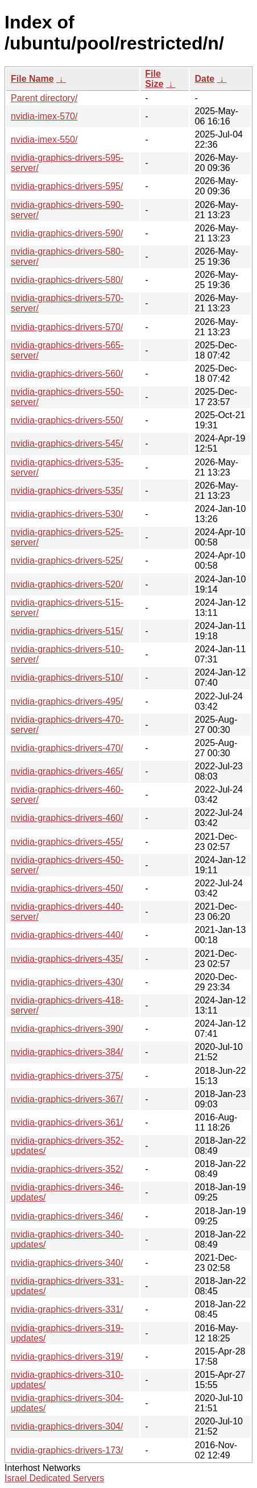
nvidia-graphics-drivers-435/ (67, 959)
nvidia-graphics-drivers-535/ (67, 490)
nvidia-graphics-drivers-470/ (67, 748)
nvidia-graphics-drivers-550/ (67, 420)
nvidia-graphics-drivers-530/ (67, 514)
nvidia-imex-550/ (44, 139)
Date (204, 79)
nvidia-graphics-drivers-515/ (67, 631)
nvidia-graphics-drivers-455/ (67, 842)
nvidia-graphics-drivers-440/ (67, 935)
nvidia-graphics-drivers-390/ (67, 1028)
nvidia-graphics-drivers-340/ (67, 1263)
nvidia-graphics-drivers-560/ (67, 373)
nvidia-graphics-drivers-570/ (67, 327)
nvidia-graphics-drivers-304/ (67, 1426)
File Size (154, 79)
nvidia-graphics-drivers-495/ (67, 701)
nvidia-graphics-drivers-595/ (67, 186)
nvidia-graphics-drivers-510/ (67, 677)
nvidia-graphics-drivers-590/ (67, 233)
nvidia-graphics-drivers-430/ (67, 982)
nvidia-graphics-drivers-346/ (67, 1216)
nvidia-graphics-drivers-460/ (67, 818)
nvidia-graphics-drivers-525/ (67, 560)
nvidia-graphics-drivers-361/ (67, 1122)
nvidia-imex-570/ (44, 116)
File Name (32, 79)
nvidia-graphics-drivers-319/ (67, 1356)
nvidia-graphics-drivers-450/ (67, 888)
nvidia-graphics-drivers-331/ (67, 1309)
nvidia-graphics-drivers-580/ (67, 280)
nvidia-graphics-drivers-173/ (67, 1450)
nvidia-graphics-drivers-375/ (67, 1076)
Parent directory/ (44, 98)
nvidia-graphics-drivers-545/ (67, 443)
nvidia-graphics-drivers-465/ (67, 771)
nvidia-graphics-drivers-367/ (67, 1099)
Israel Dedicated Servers (54, 1478)
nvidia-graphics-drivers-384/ (67, 1052)
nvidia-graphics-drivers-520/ (67, 584)
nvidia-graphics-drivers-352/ (67, 1169)
